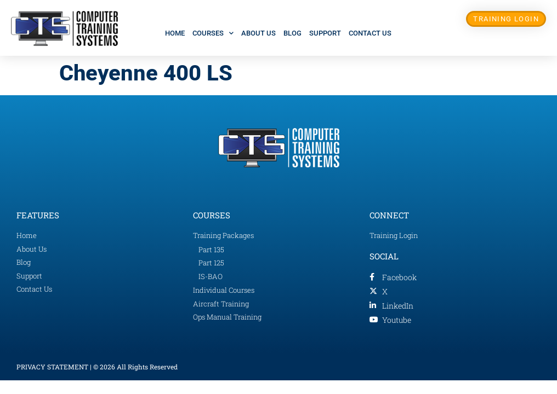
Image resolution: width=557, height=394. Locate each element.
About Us (258, 33)
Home (175, 33)
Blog (292, 33)
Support (325, 33)
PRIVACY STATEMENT (52, 366)
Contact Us (370, 33)
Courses (213, 33)
